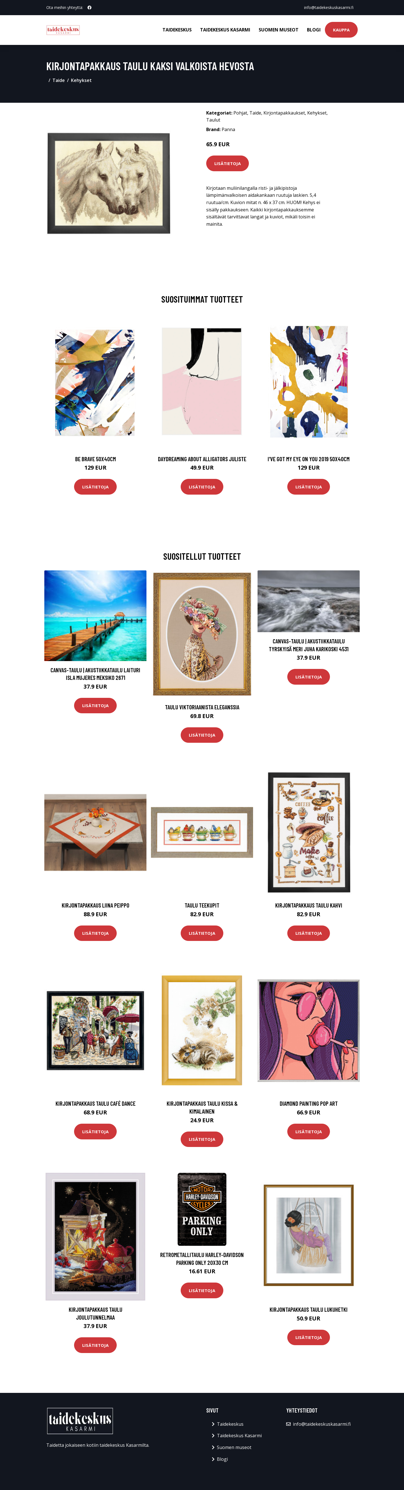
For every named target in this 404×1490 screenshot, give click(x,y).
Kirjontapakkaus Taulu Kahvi (308, 905)
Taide (58, 80)
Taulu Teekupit (202, 905)
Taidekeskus (177, 30)
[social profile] (89, 7)
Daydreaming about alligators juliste (202, 458)
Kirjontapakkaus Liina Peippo (95, 905)
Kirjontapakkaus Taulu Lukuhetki (309, 1309)
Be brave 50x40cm (95, 458)
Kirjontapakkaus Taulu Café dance (96, 1103)
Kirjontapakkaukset (284, 113)
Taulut (213, 120)
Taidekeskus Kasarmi (225, 30)
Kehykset (81, 80)
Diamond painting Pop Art (309, 1103)
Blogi (314, 30)
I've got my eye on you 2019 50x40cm (309, 458)
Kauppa (341, 30)
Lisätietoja (227, 163)
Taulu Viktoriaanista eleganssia (202, 706)
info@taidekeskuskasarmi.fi (328, 7)
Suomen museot (279, 30)
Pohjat (240, 113)
